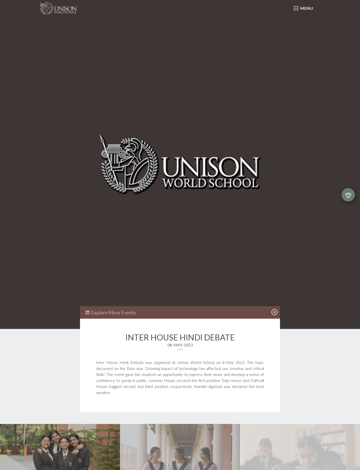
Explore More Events (110, 312)
